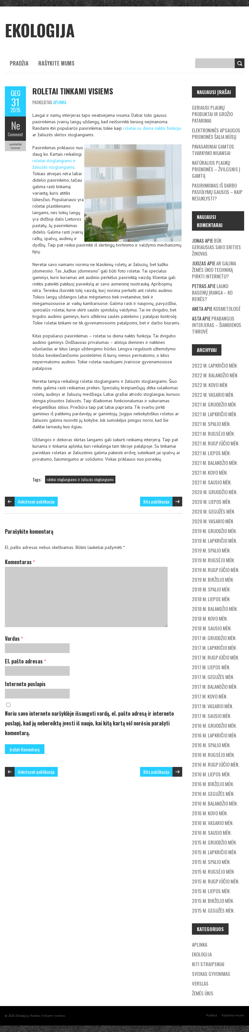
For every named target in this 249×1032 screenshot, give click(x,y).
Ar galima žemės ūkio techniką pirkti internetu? (214, 270)
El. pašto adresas (25, 661)
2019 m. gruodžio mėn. (214, 530)
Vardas (14, 638)
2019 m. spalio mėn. (211, 550)
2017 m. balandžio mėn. (214, 686)
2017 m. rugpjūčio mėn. (215, 657)
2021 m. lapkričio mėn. (214, 414)
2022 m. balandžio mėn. (215, 375)
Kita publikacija (156, 501)
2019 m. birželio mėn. (213, 579)
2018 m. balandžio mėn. (215, 608)
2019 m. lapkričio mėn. (214, 540)
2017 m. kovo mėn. (209, 696)
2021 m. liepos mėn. (211, 452)
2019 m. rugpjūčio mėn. (215, 569)
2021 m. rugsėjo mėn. (213, 433)
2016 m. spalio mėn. (211, 744)
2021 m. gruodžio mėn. (214, 404)
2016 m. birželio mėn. (213, 783)
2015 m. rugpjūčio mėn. (215, 881)
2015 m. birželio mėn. (213, 900)
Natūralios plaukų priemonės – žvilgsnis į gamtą (216, 169)
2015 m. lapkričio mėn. (214, 852)
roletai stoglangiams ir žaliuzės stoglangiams (80, 479)
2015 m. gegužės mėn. (213, 910)
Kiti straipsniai (208, 963)
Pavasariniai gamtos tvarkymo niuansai (213, 149)
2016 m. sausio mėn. (211, 832)
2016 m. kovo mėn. (210, 813)
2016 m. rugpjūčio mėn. (215, 764)
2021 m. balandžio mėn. (215, 462)
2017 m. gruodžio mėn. (214, 637)
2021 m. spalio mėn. (211, 423)
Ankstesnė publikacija (36, 501)
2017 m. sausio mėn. (211, 715)
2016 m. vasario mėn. (212, 822)
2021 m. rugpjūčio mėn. (215, 443)
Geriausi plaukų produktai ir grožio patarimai (212, 114)
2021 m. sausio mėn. (211, 482)
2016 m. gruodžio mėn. (214, 725)
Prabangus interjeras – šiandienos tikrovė (216, 325)
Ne (15, 125)
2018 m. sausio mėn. (211, 628)
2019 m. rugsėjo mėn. (213, 560)
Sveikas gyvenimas (211, 973)
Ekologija (202, 954)
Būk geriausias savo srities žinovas (216, 247)
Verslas (200, 983)
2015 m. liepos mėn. (211, 890)
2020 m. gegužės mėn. (213, 511)
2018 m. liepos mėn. (211, 598)
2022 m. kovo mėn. (210, 384)
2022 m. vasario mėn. (213, 394)
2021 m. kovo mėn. (210, 472)
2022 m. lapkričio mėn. (215, 365)
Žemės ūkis (202, 993)
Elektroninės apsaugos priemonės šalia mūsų (216, 133)
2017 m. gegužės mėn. (213, 676)
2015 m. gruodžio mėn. (214, 842)
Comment (15, 134)
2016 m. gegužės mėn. (213, 793)
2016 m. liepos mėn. (211, 774)
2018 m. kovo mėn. (210, 618)
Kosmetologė (227, 308)
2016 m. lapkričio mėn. (214, 735)
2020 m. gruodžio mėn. (214, 491)
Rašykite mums (56, 63)
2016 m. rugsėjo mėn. (213, 754)
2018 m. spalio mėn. (211, 589)
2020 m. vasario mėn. (213, 521)
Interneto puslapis (25, 684)
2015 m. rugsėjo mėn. (213, 871)
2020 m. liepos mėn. (211, 501)
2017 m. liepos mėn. (211, 667)
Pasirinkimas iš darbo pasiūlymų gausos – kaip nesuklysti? (217, 192)
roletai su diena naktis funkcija (152, 128)
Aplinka (59, 102)
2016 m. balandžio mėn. (215, 803)
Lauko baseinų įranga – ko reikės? (212, 292)
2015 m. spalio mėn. (211, 861)
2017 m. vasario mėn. (212, 706)
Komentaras (20, 562)
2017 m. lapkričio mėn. (214, 647)
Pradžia (19, 63)
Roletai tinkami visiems (72, 91)
